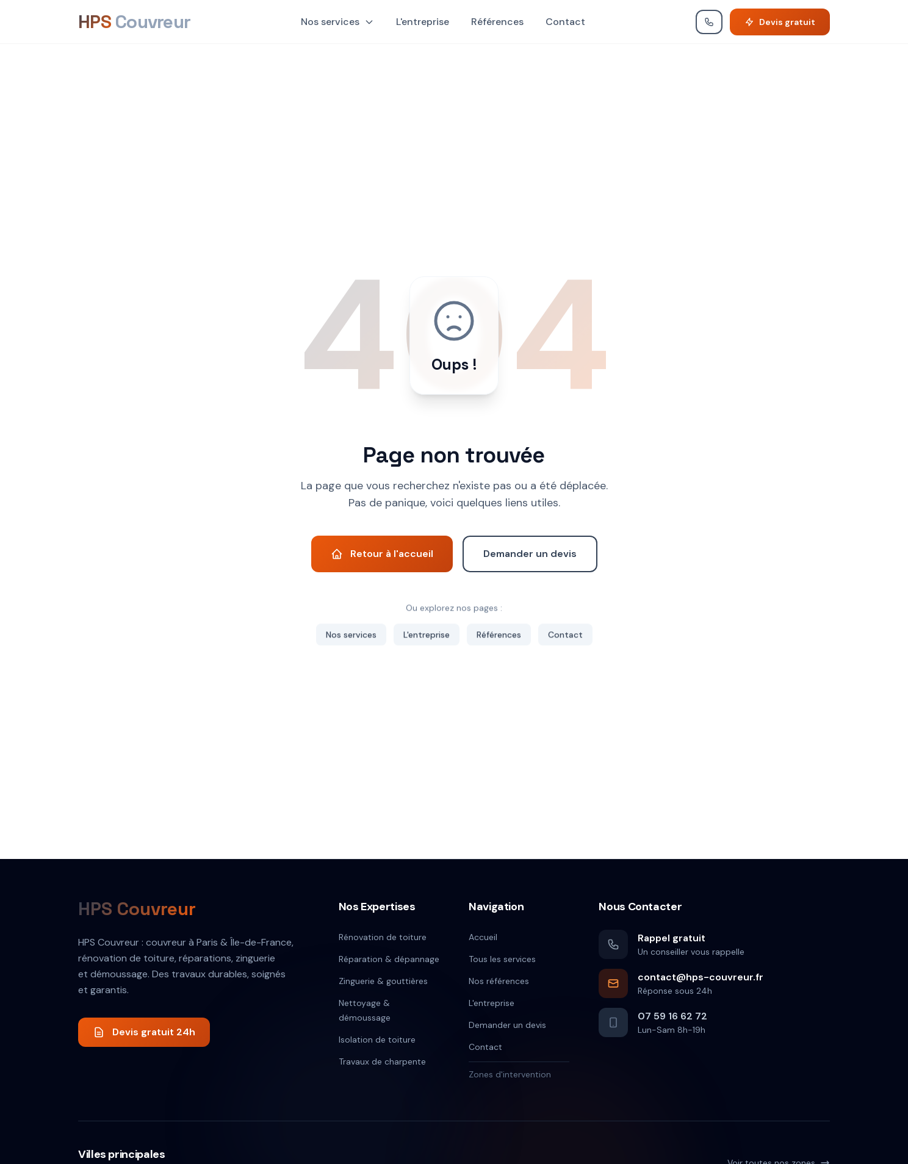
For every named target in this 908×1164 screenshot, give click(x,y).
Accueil (483, 937)
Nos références (499, 980)
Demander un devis (507, 1024)
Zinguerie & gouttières (383, 980)
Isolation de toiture (377, 1039)
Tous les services (502, 959)
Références (497, 21)
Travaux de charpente (382, 1061)
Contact (565, 21)
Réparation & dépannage (389, 959)
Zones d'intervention (510, 1074)
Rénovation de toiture (383, 937)
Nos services (337, 21)
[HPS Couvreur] (134, 22)
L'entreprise (422, 21)
